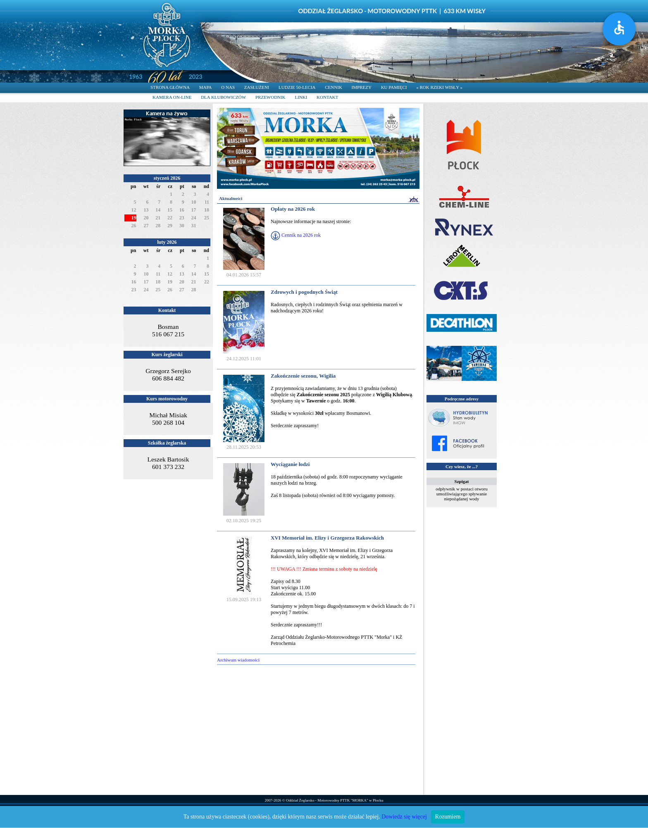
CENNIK (333, 87)
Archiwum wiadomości (238, 659)
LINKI (301, 97)
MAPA (205, 87)
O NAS (228, 87)
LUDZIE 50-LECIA (297, 87)
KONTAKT (327, 97)
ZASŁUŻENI (256, 87)
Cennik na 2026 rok (301, 235)
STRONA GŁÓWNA (170, 87)
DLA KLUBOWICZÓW (223, 97)
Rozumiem (447, 817)
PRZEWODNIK (270, 97)
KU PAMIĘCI (394, 87)
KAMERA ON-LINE (171, 97)
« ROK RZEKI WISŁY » (439, 87)
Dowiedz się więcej (404, 817)
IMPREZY (362, 87)
